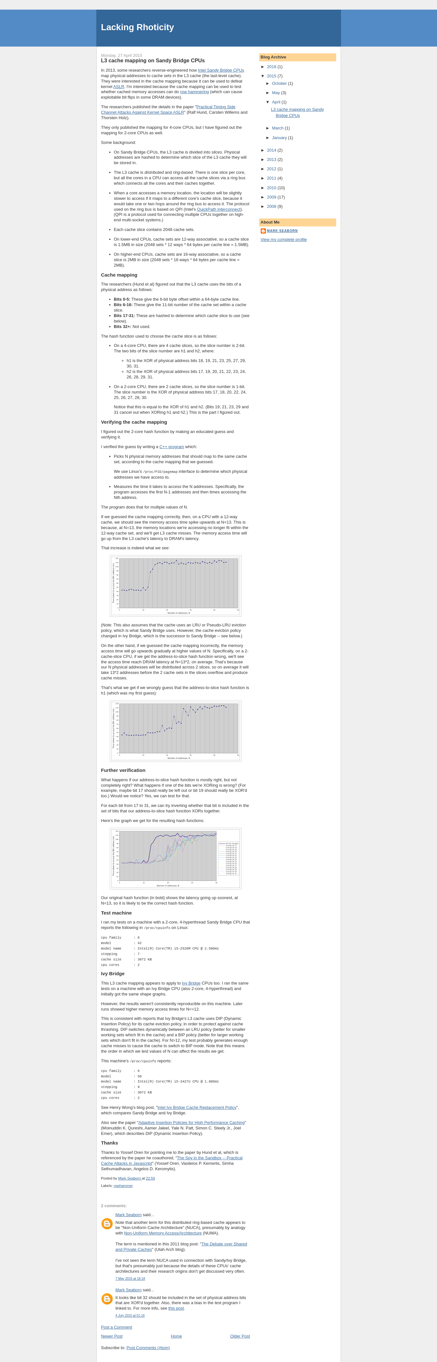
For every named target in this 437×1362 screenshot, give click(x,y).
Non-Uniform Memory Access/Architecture (163, 1232)
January (280, 137)
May (276, 92)
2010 (272, 187)
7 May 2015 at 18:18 (130, 1277)
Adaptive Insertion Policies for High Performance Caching (191, 1121)
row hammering (194, 91)
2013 (272, 159)
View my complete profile (284, 239)
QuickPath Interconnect (218, 209)
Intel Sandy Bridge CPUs (221, 70)
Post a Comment (116, 1326)
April (277, 102)
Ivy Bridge (191, 982)
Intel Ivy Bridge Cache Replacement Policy (196, 1106)
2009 (272, 197)
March (278, 128)
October (280, 83)
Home (176, 1335)
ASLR (118, 86)
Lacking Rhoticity (137, 27)
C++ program (172, 446)
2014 (272, 150)
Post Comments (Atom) (148, 1346)
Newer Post (112, 1335)
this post (176, 1307)
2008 (272, 206)
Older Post (240, 1335)
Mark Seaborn (129, 1213)
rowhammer (123, 1185)
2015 (272, 76)
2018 (272, 66)
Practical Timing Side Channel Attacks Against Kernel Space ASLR (168, 109)
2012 (272, 168)
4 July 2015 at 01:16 (130, 1314)
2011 (272, 178)
